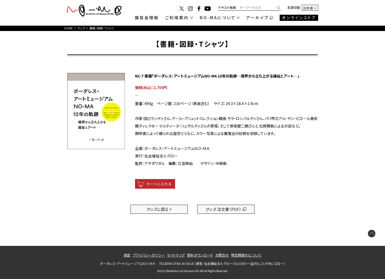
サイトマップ (176, 255)
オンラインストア (299, 17)
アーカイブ (257, 17)
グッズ (81, 28)
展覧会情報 (147, 17)
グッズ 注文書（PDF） (223, 209)
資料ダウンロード (200, 255)
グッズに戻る (157, 209)
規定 (127, 255)
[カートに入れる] (155, 184)
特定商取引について (246, 255)
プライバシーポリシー (149, 255)
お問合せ (222, 255)
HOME (68, 28)
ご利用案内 (177, 17)
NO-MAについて (218, 17)
